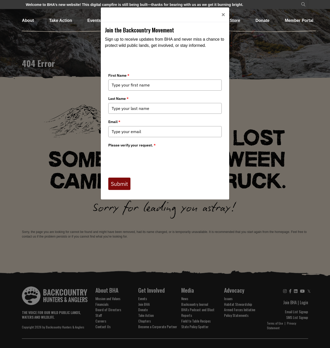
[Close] (223, 14)
